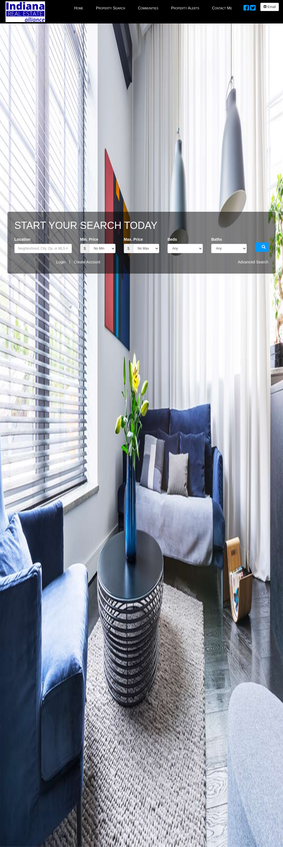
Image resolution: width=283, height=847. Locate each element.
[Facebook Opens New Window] (246, 7)
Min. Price (89, 239)
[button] (262, 247)
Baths (216, 239)
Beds (172, 239)
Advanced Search (253, 262)
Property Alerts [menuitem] (185, 8)
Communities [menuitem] (148, 8)
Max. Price (133, 239)
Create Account (87, 262)
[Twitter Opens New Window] (253, 7)
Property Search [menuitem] (110, 8)
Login (60, 262)
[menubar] (153, 7)
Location (22, 239)
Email (269, 7)
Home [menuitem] (78, 8)
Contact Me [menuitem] (222, 8)
